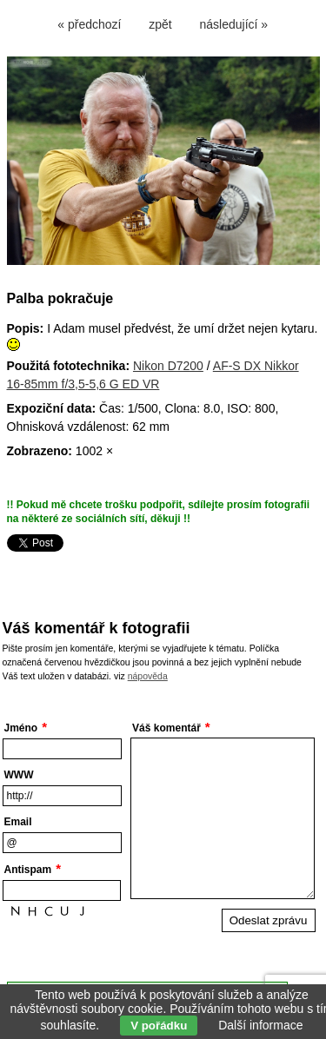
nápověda (148, 676)
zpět (160, 24)
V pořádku (158, 1025)
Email (18, 822)
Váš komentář (166, 728)
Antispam (28, 870)
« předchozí (89, 24)
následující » (234, 24)
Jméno (21, 728)
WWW (19, 775)
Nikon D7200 (168, 366)
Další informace (260, 1025)
